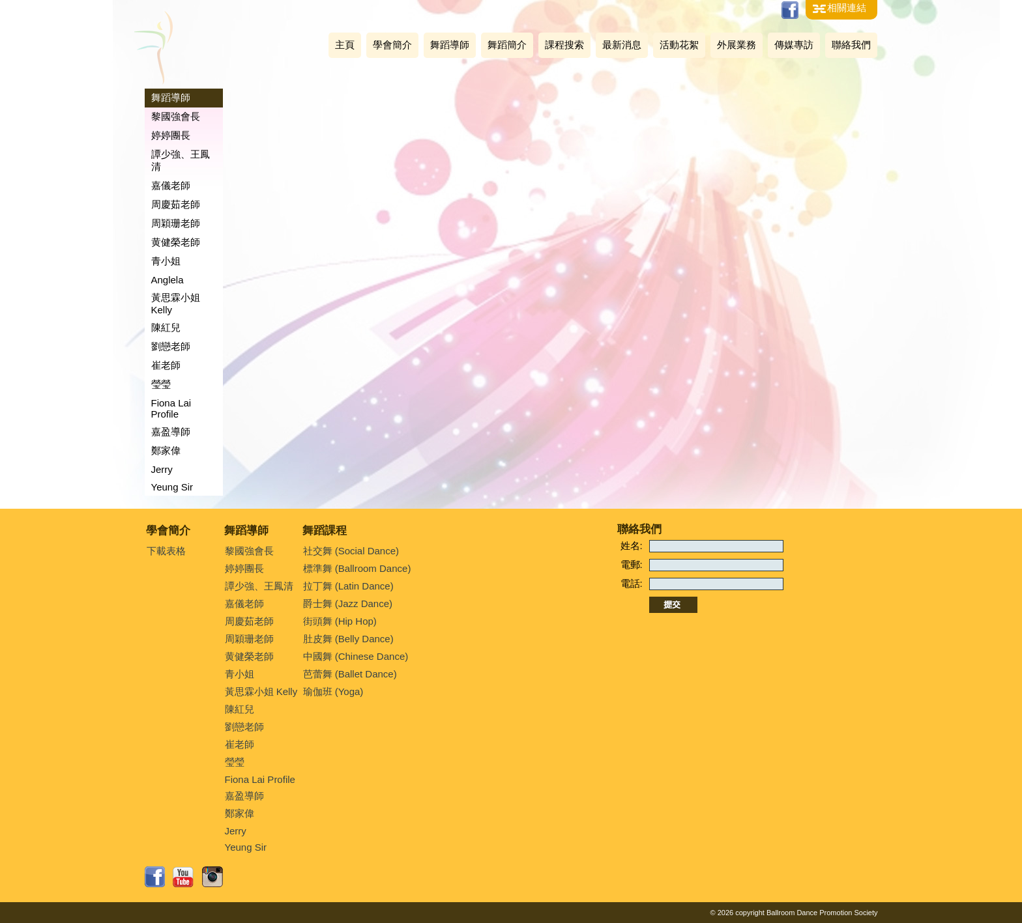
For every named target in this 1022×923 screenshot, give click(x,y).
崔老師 (166, 365)
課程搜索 (564, 44)
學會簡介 (392, 44)
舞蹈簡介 (507, 44)
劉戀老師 (170, 346)
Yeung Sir (172, 486)
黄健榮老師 (175, 242)
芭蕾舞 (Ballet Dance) (350, 673)
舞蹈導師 (449, 44)
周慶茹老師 (175, 204)
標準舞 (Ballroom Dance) (357, 568)
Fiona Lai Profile (171, 408)
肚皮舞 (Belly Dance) (348, 638)
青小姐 (166, 260)
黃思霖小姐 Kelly (175, 303)
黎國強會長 (175, 116)
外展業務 (736, 44)
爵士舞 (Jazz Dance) (348, 603)
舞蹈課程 (324, 530)
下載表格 (166, 550)
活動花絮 (679, 44)
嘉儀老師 (170, 185)
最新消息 (621, 44)
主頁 (345, 44)
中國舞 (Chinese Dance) (356, 656)
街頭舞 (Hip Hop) (340, 621)
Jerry (162, 469)
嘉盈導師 (170, 431)
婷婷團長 (170, 135)
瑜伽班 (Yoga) (333, 691)
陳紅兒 (166, 327)
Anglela (167, 279)
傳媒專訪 (793, 44)
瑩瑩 (161, 384)
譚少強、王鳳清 (180, 160)
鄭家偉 (166, 450)
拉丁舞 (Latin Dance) (348, 585)
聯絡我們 (851, 44)
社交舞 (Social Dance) (351, 550)
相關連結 (846, 7)
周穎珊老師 (175, 223)
